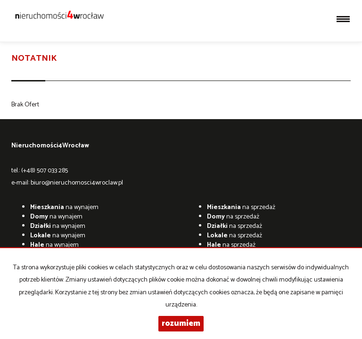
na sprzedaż (241, 207)
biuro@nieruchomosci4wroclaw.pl (77, 183)
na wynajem (64, 207)
